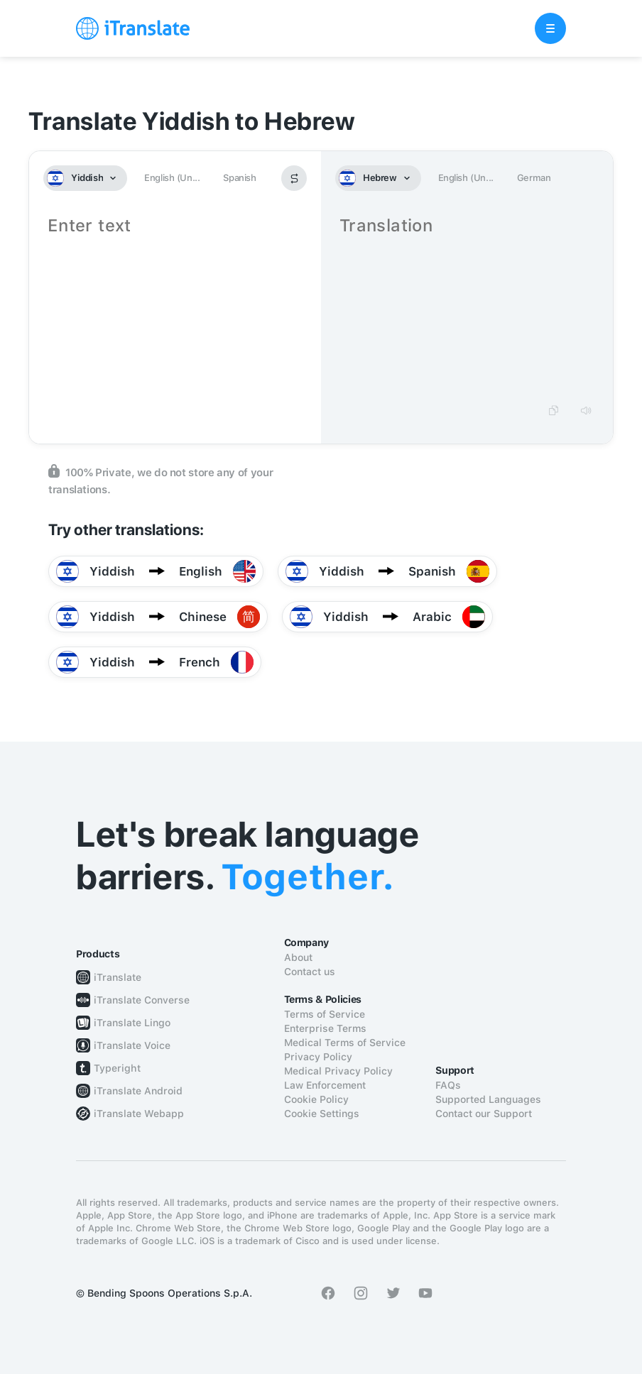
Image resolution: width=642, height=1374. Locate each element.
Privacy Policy (318, 1056)
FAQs (448, 1085)
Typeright (117, 1068)
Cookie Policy (316, 1099)
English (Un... (172, 177)
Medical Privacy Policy (338, 1071)
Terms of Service (324, 1014)
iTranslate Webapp (139, 1113)
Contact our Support (483, 1113)
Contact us (309, 971)
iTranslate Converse (142, 1000)
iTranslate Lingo (132, 1022)
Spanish (239, 177)
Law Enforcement (325, 1085)
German (534, 177)
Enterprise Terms (325, 1028)
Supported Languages (488, 1099)
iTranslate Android (138, 1091)
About (298, 957)
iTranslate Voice (132, 1045)
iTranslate (117, 977)
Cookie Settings (321, 1113)
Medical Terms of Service (345, 1042)
